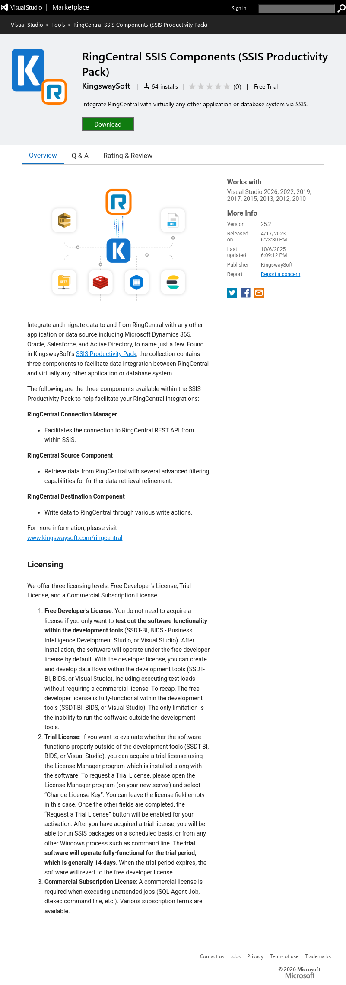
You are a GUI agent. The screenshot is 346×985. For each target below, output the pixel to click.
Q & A (80, 156)
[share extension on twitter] (233, 295)
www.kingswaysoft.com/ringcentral (74, 537)
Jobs (236, 956)
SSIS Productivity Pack (106, 353)
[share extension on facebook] (246, 295)
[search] (296, 8)
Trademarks (318, 956)
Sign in (239, 8)
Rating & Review (127, 156)
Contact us (212, 956)
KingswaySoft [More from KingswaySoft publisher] (106, 85)
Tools (58, 24)
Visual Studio (27, 24)
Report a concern (280, 274)
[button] (108, 124)
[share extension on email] (259, 295)
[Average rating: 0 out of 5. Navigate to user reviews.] (213, 87)
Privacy (255, 956)
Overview (43, 155)
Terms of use (284, 956)
